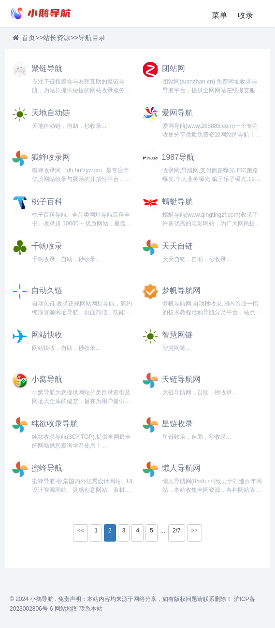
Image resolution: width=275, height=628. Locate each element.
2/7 (177, 530)
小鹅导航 (41, 599)
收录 (245, 15)
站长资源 (56, 38)
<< (80, 530)
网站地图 (66, 608)
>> (194, 530)
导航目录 (91, 38)
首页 (28, 38)
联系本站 (90, 608)
